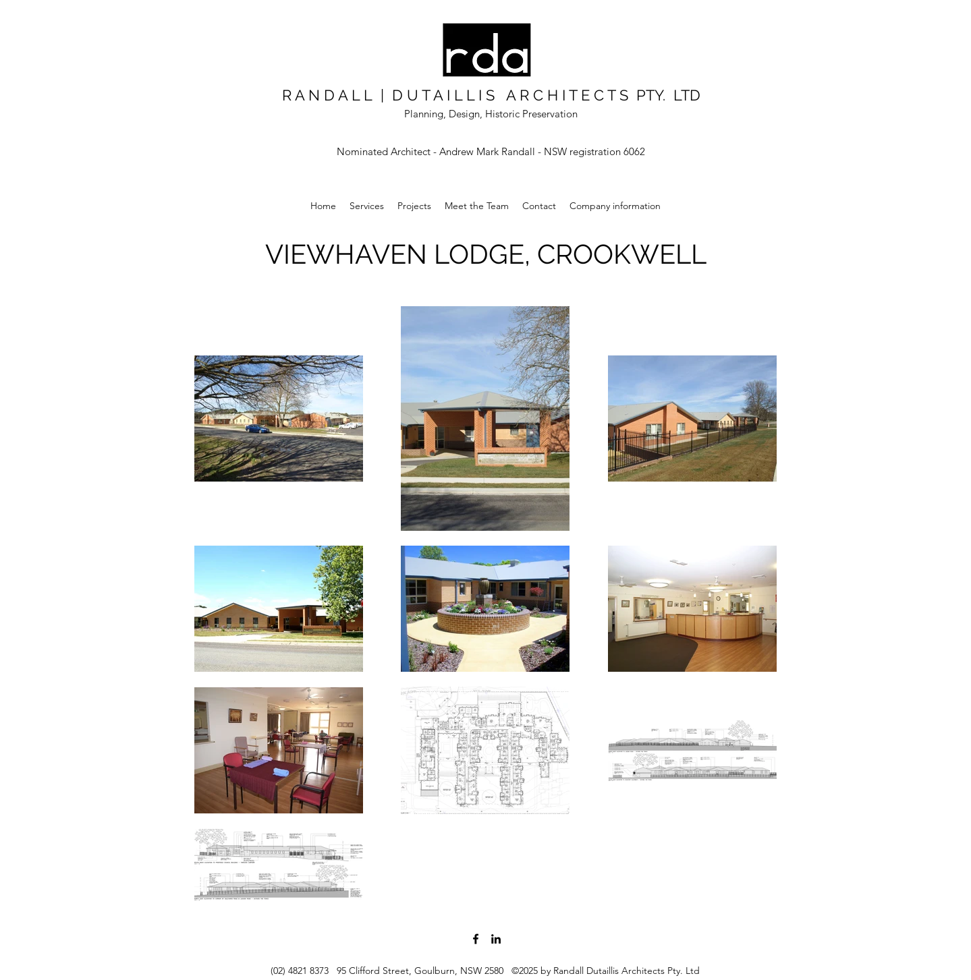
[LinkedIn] (496, 939)
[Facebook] (475, 939)
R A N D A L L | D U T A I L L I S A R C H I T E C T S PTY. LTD (491, 95)
